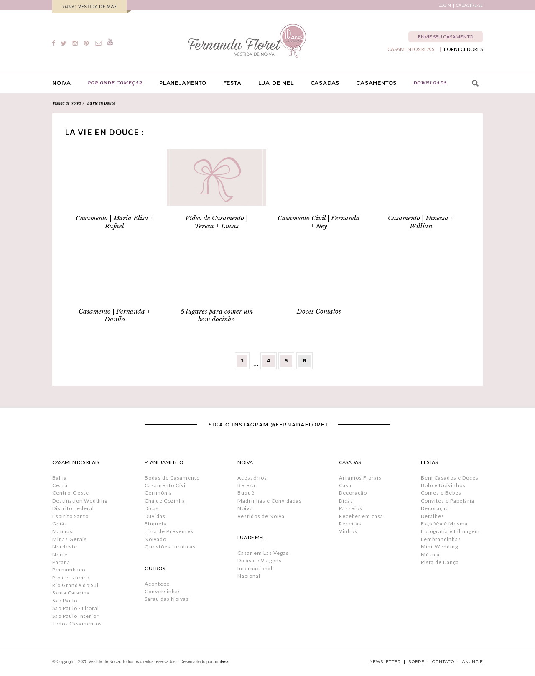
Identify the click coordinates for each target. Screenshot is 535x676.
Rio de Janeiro (70, 577)
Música (430, 554)
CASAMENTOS (376, 83)
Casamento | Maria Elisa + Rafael (115, 222)
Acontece (157, 584)
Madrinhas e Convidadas (269, 500)
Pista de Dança (440, 562)
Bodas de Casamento (172, 477)
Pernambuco (68, 569)
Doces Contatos (319, 311)
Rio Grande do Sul (75, 585)
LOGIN (444, 5)
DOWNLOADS (430, 82)
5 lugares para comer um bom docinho (217, 315)
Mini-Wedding (439, 546)
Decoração (353, 493)
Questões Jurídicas (170, 546)
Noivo (245, 508)
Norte (60, 554)
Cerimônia (158, 493)
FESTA (232, 83)
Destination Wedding (79, 500)
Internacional (255, 568)
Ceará (60, 485)
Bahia (59, 477)
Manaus (62, 531)
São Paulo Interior (75, 616)
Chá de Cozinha (165, 500)
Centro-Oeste (70, 493)
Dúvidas (155, 516)
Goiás (59, 523)
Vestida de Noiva (66, 103)
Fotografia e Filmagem (450, 531)
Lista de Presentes (169, 531)
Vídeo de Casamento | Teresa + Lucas (216, 222)
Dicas (152, 508)
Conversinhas (163, 591)
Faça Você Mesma (444, 523)
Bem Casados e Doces (450, 477)
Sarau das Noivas (167, 599)
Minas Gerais (69, 539)
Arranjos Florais (360, 477)
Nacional (248, 576)
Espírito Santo (70, 516)
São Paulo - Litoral (75, 608)
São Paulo (64, 600)
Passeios (350, 508)
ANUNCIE (472, 662)
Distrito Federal (73, 508)
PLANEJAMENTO (182, 83)
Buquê (246, 493)
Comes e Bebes (441, 493)
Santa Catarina (71, 592)
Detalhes (432, 516)
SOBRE (416, 662)
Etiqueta (156, 523)
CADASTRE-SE (469, 5)
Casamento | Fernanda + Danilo (114, 315)
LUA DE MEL (276, 83)
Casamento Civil (166, 485)
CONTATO (443, 662)
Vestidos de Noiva (261, 516)
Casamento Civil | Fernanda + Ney (319, 222)
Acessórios (252, 477)
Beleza (246, 485)
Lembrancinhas (441, 539)
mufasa (222, 661)
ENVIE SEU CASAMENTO (446, 36)
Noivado (155, 539)
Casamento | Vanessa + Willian (421, 222)
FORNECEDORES (463, 49)
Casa (345, 485)
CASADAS (325, 83)
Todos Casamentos (77, 623)
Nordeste (64, 546)
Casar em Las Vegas (263, 553)
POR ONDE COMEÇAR (115, 82)
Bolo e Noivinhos (443, 485)
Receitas (350, 523)
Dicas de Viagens (259, 560)
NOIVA (61, 83)
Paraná (61, 562)
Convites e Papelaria (447, 500)
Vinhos (348, 531)
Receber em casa (361, 516)
